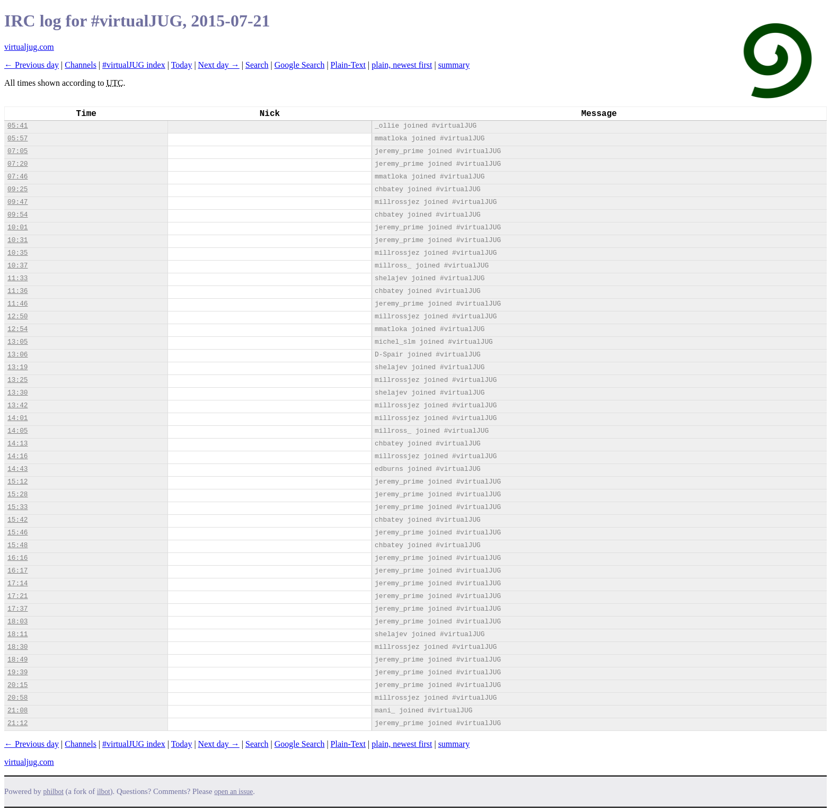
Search (257, 64)
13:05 (17, 342)
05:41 (17, 126)
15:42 (17, 520)
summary (454, 64)
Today (181, 64)
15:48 (17, 545)
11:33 (17, 278)
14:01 (17, 418)
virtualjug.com (29, 46)
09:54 (17, 215)
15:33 (17, 507)
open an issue (233, 792)
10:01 (17, 227)
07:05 (17, 151)
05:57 (17, 138)
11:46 (17, 304)
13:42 (17, 405)
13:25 (17, 380)
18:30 (17, 647)
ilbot (103, 792)
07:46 (17, 177)
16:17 (17, 571)
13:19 (17, 367)
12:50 (17, 316)
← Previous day (31, 64)
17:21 (17, 596)
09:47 (17, 202)
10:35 (17, 253)
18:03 (17, 622)
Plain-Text (348, 64)
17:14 (17, 583)
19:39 (17, 672)
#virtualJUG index (133, 64)
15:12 (17, 482)
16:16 (17, 558)
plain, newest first (402, 64)
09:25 (17, 189)
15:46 (17, 533)
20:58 (17, 698)
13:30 (17, 393)
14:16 (17, 456)
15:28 (17, 494)
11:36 (17, 291)
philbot (53, 792)
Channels (80, 64)
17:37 (17, 609)
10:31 (17, 240)
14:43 (17, 469)
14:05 (17, 431)
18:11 (17, 634)
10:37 (17, 266)
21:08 (17, 711)
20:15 (17, 685)
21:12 (17, 723)
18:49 (17, 660)
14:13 (17, 444)
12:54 (17, 329)
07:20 (17, 164)
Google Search (300, 64)
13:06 (17, 355)
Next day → (219, 64)
